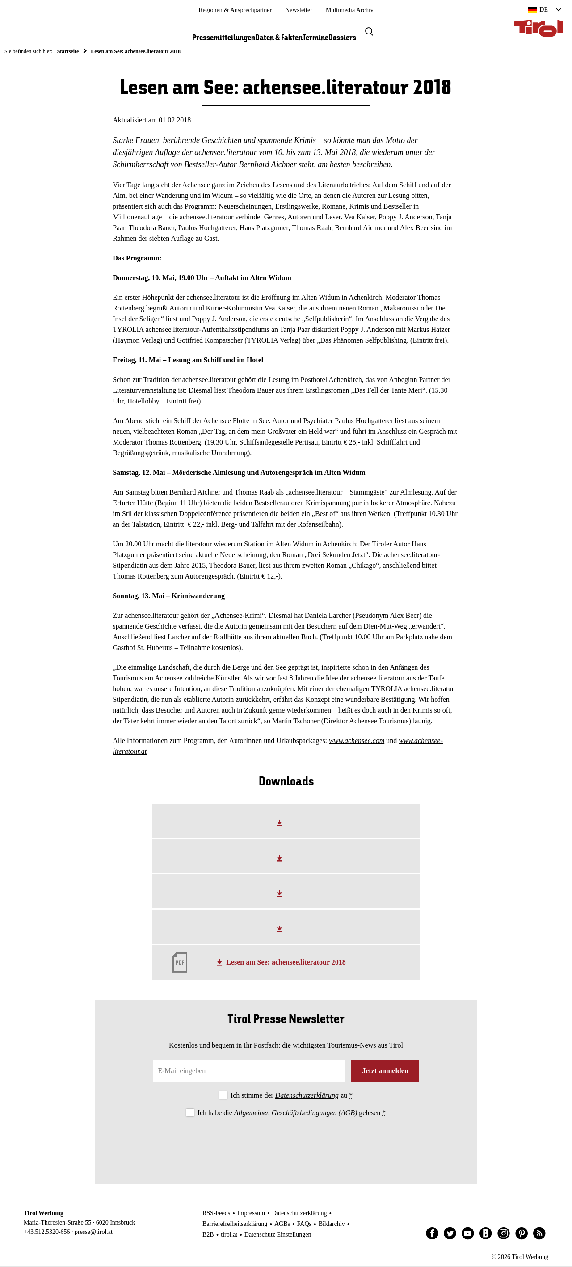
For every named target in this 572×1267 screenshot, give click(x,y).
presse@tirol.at (94, 1233)
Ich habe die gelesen (292, 1114)
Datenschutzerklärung (307, 1097)
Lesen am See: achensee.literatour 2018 (286, 964)
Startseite (68, 51)
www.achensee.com (356, 742)
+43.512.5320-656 (47, 1233)
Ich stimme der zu (292, 1097)
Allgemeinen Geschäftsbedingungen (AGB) (295, 1114)
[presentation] (286, 1145)
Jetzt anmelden (385, 1072)
